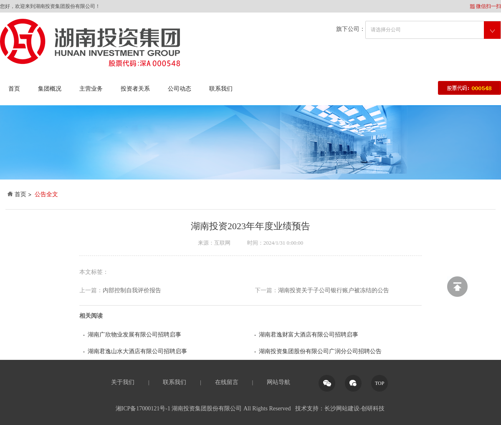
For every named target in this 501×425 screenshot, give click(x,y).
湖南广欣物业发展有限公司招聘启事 (134, 334)
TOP (379, 383)
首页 (14, 89)
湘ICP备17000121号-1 (143, 408)
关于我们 (122, 382)
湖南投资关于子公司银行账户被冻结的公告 (322, 290)
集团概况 (49, 89)
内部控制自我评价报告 (120, 290)
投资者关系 (135, 89)
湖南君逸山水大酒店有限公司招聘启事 (137, 351)
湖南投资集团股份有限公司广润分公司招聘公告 (320, 351)
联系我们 (221, 89)
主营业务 (91, 89)
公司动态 (179, 89)
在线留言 (226, 382)
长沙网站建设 (341, 408)
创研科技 (373, 408)
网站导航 (278, 382)
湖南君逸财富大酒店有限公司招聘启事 (308, 334)
